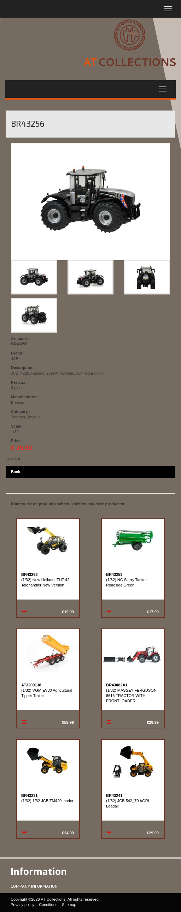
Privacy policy (22, 904)
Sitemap (69, 904)
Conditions (48, 904)
